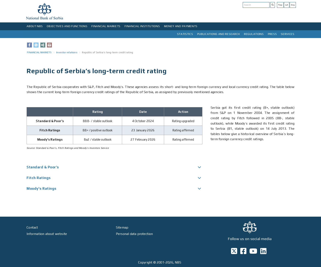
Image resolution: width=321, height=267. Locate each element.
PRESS (272, 34)
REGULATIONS (254, 34)
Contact (32, 227)
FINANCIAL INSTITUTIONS (142, 26)
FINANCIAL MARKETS (105, 26)
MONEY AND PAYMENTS (181, 26)
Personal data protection (134, 234)
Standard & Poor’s (43, 167)
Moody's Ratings (41, 188)
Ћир (280, 5)
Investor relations (66, 52)
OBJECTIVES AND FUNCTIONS (67, 26)
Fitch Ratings (39, 178)
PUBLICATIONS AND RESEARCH (218, 34)
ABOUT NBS (35, 26)
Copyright (145, 262)
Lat (286, 5)
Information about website (47, 234)
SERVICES (287, 34)
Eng (293, 5)
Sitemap (122, 227)
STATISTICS (185, 34)
